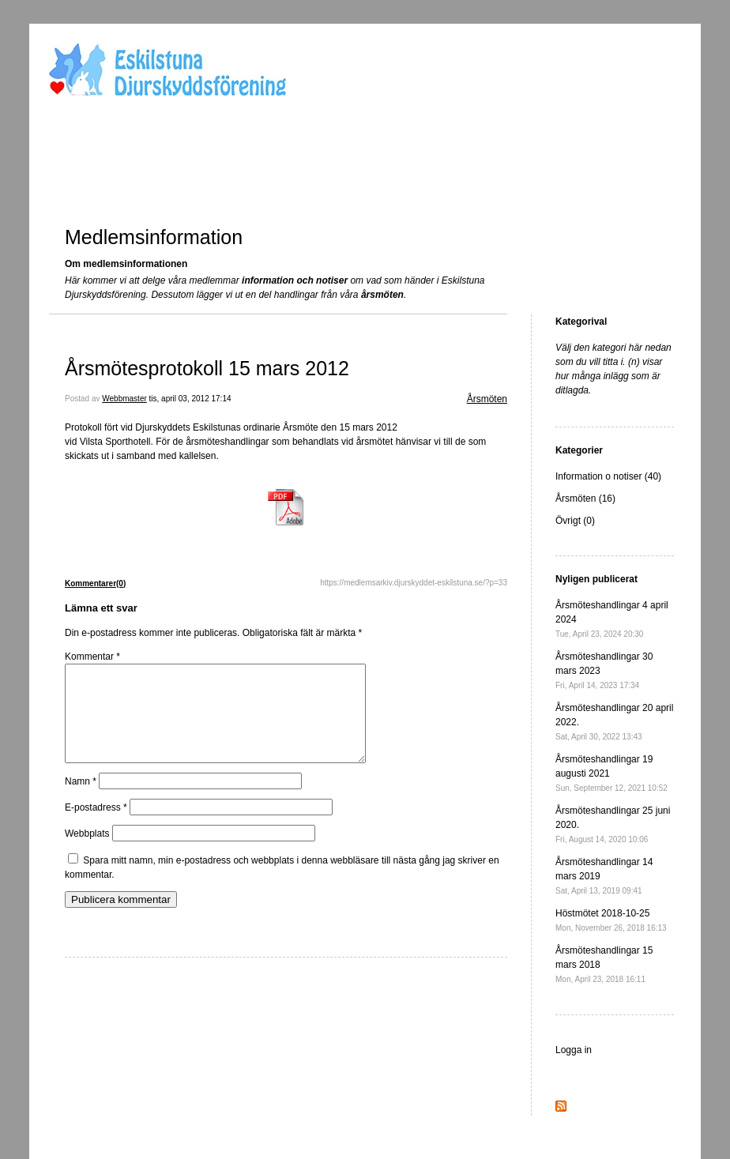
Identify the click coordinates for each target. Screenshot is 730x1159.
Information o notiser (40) (608, 476)
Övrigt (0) (575, 520)
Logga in (573, 1050)
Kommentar (92, 656)
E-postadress (96, 826)
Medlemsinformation (154, 237)
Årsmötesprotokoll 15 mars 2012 (207, 368)
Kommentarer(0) (95, 583)
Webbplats (87, 852)
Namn (80, 800)
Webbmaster (124, 398)
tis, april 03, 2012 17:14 (190, 398)
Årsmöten (487, 399)
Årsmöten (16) (585, 498)
